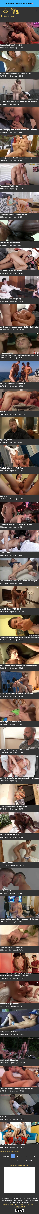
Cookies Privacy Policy (9, 1204)
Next (30, 1161)
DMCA (21, 1204)
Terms (27, 1204)
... (21, 1161)
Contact (22, 1207)
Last (26, 1161)
